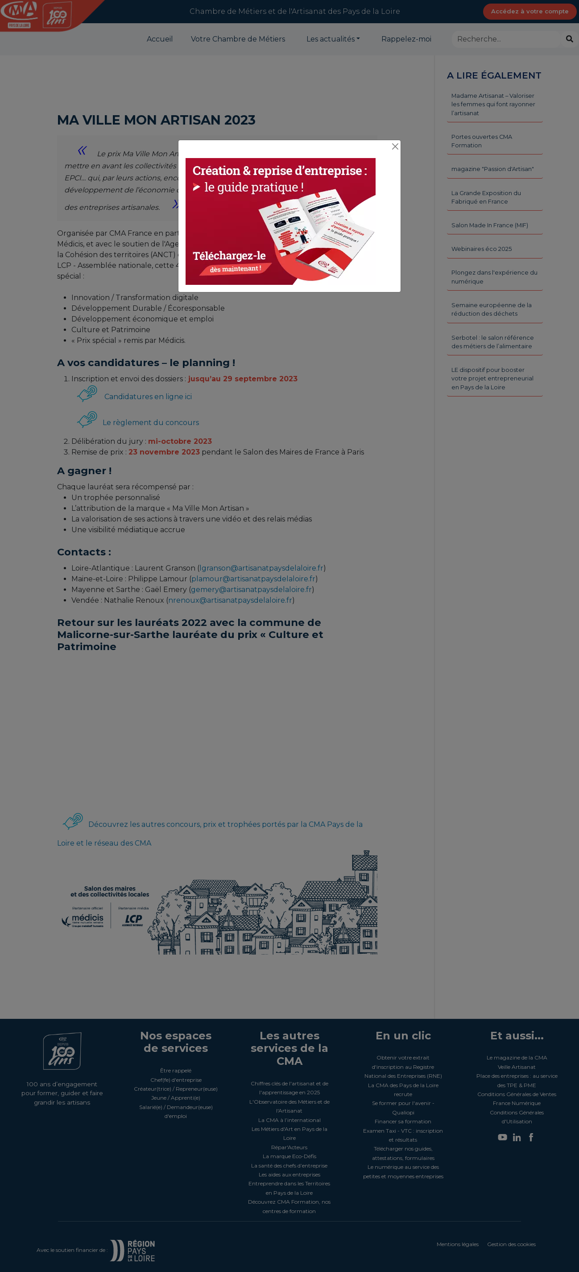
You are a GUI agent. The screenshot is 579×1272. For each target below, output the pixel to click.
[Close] (395, 146)
